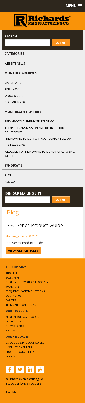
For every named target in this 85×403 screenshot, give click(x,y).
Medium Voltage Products (24, 316)
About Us (12, 273)
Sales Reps (12, 277)
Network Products (19, 326)
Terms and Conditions (21, 304)
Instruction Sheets (19, 347)
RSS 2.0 (10, 181)
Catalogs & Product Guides (25, 342)
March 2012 (13, 83)
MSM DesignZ (32, 384)
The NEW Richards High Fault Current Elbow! (38, 139)
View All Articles (23, 251)
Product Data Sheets (20, 351)
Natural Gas (14, 330)
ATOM (9, 175)
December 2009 (15, 102)
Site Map (11, 391)
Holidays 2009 (15, 145)
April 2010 (12, 89)
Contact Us (13, 295)
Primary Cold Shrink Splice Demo (29, 121)
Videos (10, 356)
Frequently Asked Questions (25, 291)
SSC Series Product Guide (24, 243)
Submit (61, 43)
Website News (15, 63)
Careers (11, 300)
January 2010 (14, 96)
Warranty (12, 286)
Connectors (14, 321)
